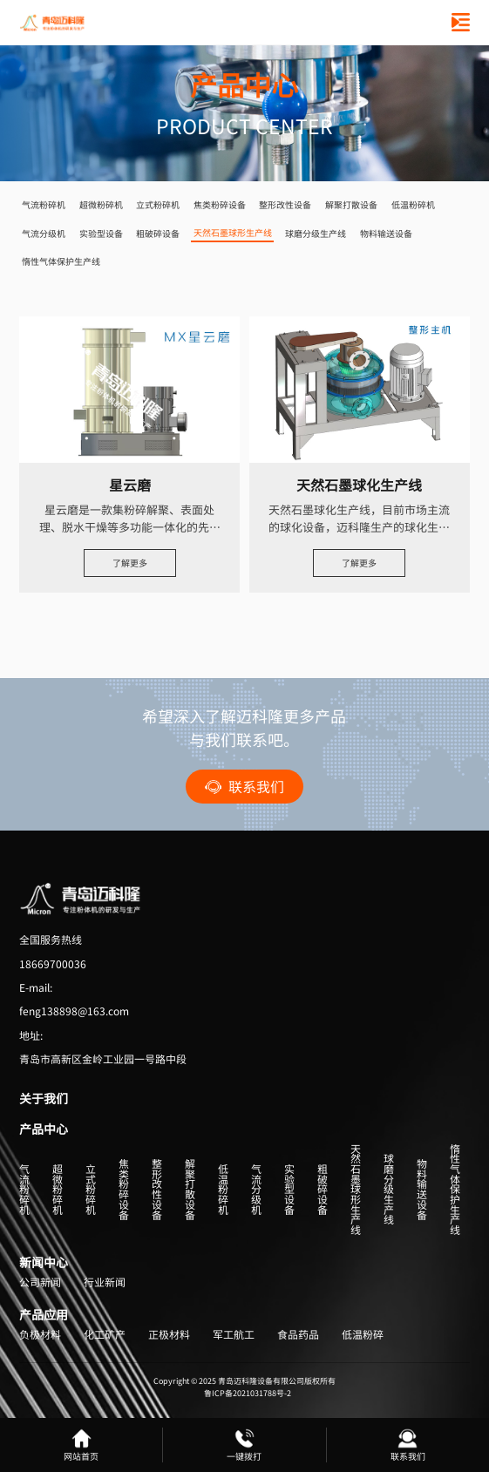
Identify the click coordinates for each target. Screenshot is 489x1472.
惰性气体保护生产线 (61, 261)
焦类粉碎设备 (220, 204)
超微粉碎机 (101, 204)
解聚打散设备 (351, 204)
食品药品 (298, 1335)
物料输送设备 (386, 233)
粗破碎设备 (158, 233)
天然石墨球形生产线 (233, 232)
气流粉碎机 (43, 204)
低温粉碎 (363, 1335)
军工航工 (234, 1335)
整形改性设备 (285, 204)
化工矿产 (105, 1335)
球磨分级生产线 (315, 233)
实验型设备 (101, 233)
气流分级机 (43, 233)
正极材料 (169, 1335)
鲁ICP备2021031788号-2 (247, 1393)
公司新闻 (40, 1283)
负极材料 (40, 1335)
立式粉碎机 (158, 204)
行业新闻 (105, 1283)
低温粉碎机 (413, 204)
